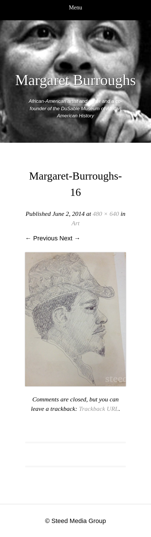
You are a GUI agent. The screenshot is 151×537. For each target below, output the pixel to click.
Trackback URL (99, 408)
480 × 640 (106, 213)
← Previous (41, 238)
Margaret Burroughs (75, 80)
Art (75, 223)
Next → (69, 238)
